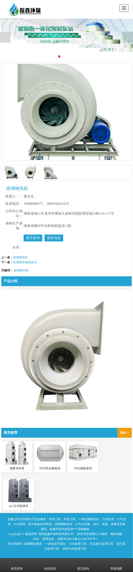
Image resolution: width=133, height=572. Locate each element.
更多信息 (54, 238)
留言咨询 (33, 238)
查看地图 (116, 565)
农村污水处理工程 (74, 548)
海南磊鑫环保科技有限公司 (56, 534)
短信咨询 (50, 565)
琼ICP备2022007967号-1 (82, 539)
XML (36, 539)
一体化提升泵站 (55, 543)
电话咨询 (17, 565)
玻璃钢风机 (20, 257)
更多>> (124, 432)
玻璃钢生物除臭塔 (25, 262)
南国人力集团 (98, 534)
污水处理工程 (78, 543)
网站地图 (116, 534)
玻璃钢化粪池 (33, 543)
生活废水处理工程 (101, 543)
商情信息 (48, 539)
